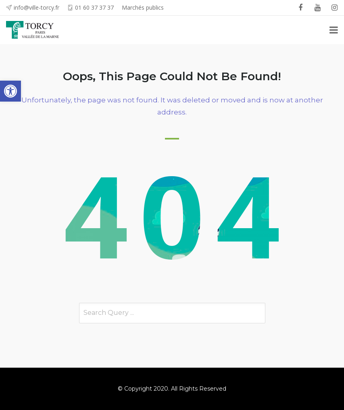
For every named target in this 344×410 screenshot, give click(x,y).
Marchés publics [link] (143, 7)
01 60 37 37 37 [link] (94, 7)
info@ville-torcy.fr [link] (36, 7)
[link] (10, 91)
